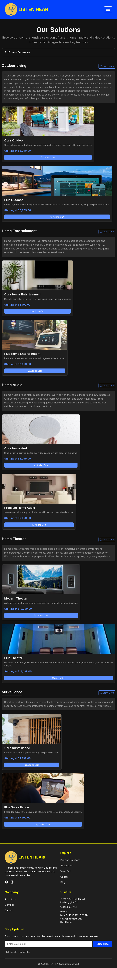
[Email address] (48, 944)
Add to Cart (48, 157)
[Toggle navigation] (108, 9)
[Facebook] (6, 882)
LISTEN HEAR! (27, 9)
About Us (10, 899)
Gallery (64, 876)
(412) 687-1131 (70, 907)
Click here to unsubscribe (17, 952)
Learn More (107, 66)
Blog (62, 882)
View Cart (65, 871)
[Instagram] (12, 882)
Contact (9, 904)
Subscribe (103, 943)
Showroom (66, 865)
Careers (9, 910)
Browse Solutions (70, 860)
